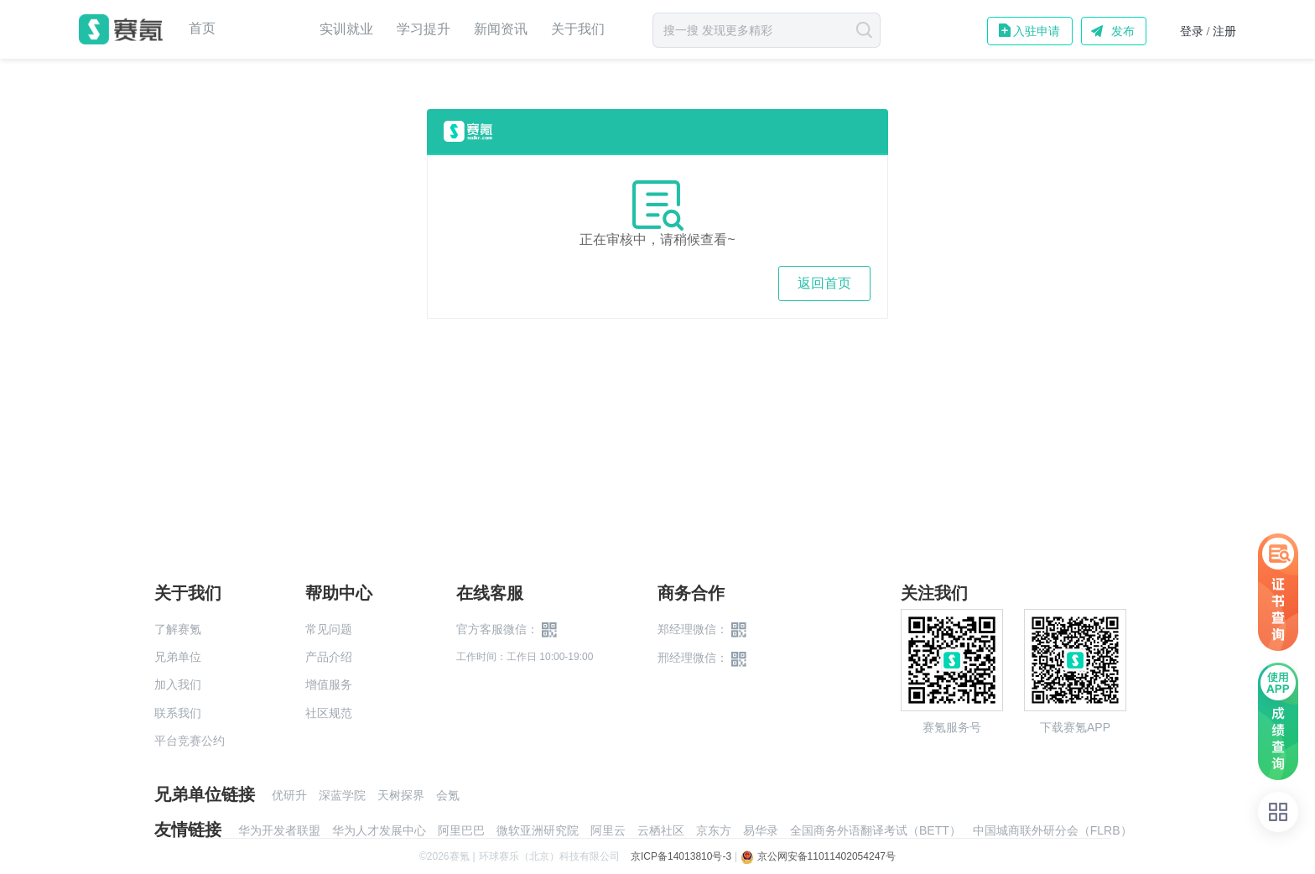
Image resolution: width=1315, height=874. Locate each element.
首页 (202, 28)
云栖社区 (660, 830)
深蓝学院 (342, 795)
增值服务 (328, 684)
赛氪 (121, 29)
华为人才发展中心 (379, 830)
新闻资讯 (501, 29)
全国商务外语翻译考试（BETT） (875, 830)
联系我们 (177, 713)
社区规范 (328, 713)
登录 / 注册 (1208, 31)
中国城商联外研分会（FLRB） (1052, 830)
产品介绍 (328, 656)
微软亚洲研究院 (537, 830)
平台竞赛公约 (189, 740)
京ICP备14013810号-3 (681, 856)
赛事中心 (267, 29)
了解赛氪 (177, 629)
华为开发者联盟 (279, 830)
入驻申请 (1036, 31)
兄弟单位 (177, 656)
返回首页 (824, 283)
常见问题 (328, 629)
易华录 (760, 830)
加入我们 (177, 684)
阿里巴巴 (461, 830)
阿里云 (608, 830)
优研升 (289, 795)
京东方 (713, 830)
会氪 (448, 795)
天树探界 (400, 795)
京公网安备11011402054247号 (818, 856)
